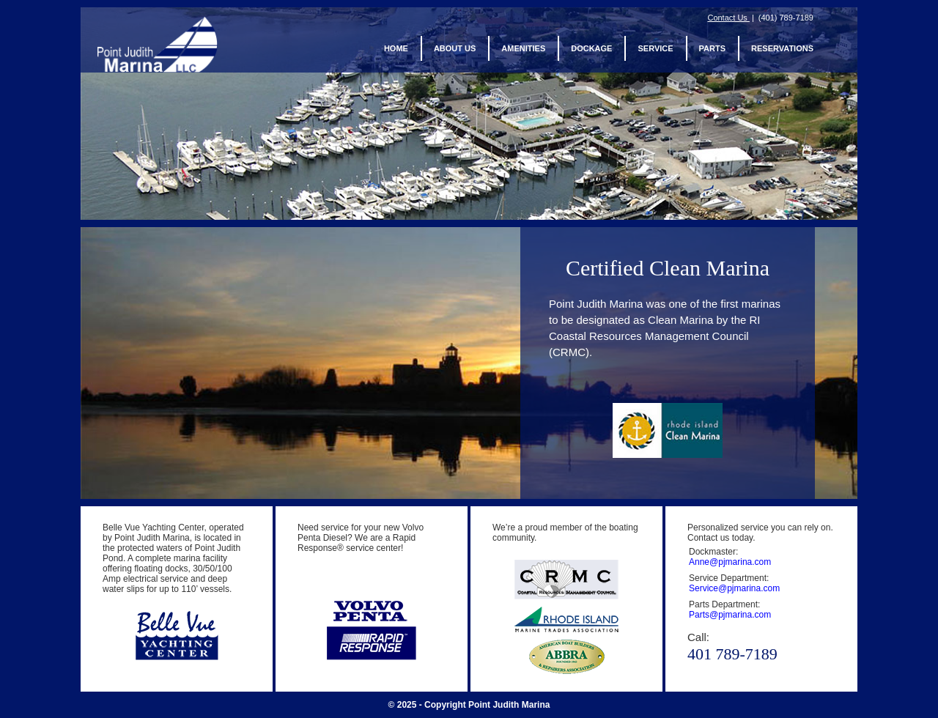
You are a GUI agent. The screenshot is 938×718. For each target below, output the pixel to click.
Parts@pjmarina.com (730, 615)
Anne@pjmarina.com (730, 562)
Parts (712, 49)
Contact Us (728, 17)
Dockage (591, 49)
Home (396, 49)
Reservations (782, 49)
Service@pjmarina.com (734, 588)
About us (455, 49)
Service (655, 49)
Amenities (523, 49)
